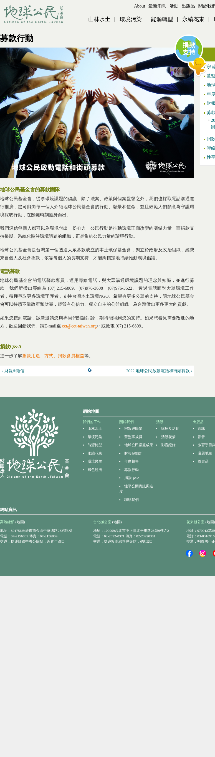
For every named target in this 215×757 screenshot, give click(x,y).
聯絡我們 (131, 500)
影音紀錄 (168, 445)
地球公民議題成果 (138, 445)
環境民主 (95, 461)
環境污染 (131, 19)
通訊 (201, 428)
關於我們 (126, 422)
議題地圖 (205, 453)
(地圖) (20, 522)
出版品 (188, 6)
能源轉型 (162, 19)
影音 (201, 437)
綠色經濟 (95, 470)
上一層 (91, 371)
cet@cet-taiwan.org (81, 326)
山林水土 (99, 19)
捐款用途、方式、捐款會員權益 (53, 355)
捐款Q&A (132, 478)
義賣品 (203, 461)
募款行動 (131, 470)
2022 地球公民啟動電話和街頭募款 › (159, 371)
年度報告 (131, 461)
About (139, 6)
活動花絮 (168, 437)
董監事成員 (133, 437)
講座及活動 (170, 428)
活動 (174, 6)
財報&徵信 (132, 453)
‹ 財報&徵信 (13, 371)
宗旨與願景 (133, 428)
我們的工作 (92, 422)
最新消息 (157, 6)
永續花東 (193, 19)
